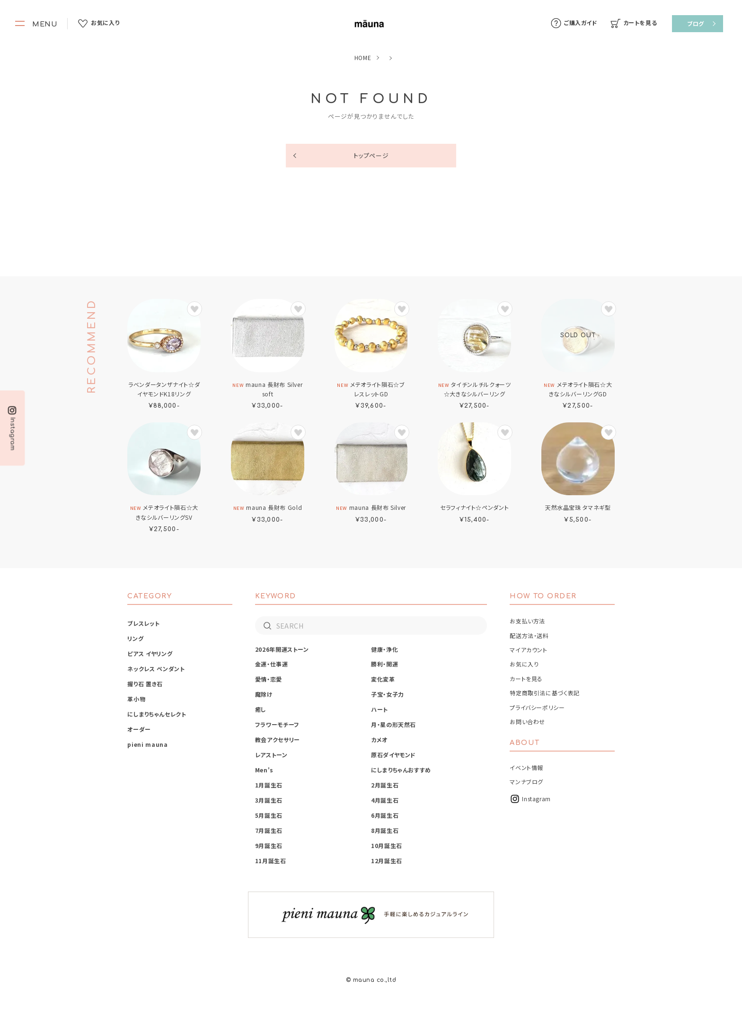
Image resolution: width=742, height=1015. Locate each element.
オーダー (139, 729)
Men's (264, 770)
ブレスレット (143, 623)
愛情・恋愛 (268, 679)
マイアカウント (528, 650)
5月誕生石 (269, 815)
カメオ (379, 739)
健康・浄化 (384, 649)
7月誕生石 (269, 830)
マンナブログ (526, 782)
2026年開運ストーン (282, 649)
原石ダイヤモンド (393, 755)
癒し (260, 709)
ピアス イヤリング (149, 653)
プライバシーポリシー (537, 707)
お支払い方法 (527, 621)
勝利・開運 (384, 664)
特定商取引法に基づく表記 (545, 693)
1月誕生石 (269, 785)
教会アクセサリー (277, 739)
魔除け (264, 694)
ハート (379, 709)
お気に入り (524, 664)
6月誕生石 (384, 815)
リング (135, 638)
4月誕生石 (384, 800)
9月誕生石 (269, 845)
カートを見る (526, 678)
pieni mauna (147, 744)
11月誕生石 (270, 861)
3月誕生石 (269, 800)
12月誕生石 (386, 861)
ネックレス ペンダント (156, 669)
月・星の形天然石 (393, 724)
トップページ (371, 155)
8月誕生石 (384, 830)
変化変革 (383, 679)
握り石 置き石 (144, 684)
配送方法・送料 (529, 635)
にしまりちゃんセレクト (156, 714)
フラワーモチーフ (277, 724)
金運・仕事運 (271, 664)
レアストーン (271, 755)
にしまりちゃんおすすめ (401, 770)
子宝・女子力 (387, 694)
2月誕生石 (384, 785)
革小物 (136, 699)
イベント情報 (526, 767)
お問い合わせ (527, 722)
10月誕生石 (386, 845)
